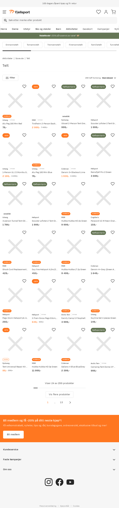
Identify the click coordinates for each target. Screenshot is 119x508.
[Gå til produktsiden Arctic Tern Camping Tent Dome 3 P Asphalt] (104, 344)
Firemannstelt (76, 44)
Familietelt (96, 44)
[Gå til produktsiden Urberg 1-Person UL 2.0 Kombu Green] (15, 149)
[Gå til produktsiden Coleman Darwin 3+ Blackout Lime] (74, 149)
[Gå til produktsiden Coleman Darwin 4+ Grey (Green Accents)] (104, 246)
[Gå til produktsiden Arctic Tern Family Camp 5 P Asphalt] (74, 295)
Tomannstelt (33, 44)
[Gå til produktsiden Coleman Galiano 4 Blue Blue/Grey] (74, 344)
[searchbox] (62, 20)
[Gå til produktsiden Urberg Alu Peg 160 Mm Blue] (45, 149)
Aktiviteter (72, 29)
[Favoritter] (98, 11)
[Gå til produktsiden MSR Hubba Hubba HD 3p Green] (45, 344)
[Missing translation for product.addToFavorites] (24, 86)
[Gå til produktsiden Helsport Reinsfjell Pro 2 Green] (104, 149)
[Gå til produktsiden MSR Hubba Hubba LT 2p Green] (74, 246)
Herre (4, 29)
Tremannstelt (54, 44)
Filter (10, 77)
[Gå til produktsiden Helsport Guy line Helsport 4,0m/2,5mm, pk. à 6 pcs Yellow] (45, 246)
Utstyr (26, 29)
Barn (58, 29)
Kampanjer (103, 29)
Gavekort (88, 29)
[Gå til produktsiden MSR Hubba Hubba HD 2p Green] (74, 198)
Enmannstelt (12, 44)
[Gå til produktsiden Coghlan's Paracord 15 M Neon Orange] (104, 198)
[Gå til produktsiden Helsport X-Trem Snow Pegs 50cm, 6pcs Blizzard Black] (45, 295)
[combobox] (59, 20)
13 (61, 402)
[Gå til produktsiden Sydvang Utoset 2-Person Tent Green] (74, 100)
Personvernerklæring (48, 506)
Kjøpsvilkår (64, 506)
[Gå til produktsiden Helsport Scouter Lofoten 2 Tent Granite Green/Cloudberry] (45, 198)
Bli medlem (13, 434)
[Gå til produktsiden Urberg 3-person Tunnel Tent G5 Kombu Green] (15, 198)
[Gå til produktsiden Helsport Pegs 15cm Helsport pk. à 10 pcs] (15, 295)
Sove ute (19, 58)
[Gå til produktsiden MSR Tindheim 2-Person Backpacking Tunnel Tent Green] (45, 100)
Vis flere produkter (59, 394)
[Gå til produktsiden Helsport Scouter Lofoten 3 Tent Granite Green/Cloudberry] (104, 100)
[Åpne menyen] (4, 12)
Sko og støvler (43, 29)
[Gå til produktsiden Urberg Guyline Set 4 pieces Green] (104, 295)
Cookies (76, 506)
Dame (15, 29)
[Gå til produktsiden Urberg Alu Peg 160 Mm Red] (15, 100)
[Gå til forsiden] (19, 12)
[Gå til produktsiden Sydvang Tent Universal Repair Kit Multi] (15, 344)
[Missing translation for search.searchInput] (5, 20)
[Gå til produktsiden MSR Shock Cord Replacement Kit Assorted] (15, 246)
